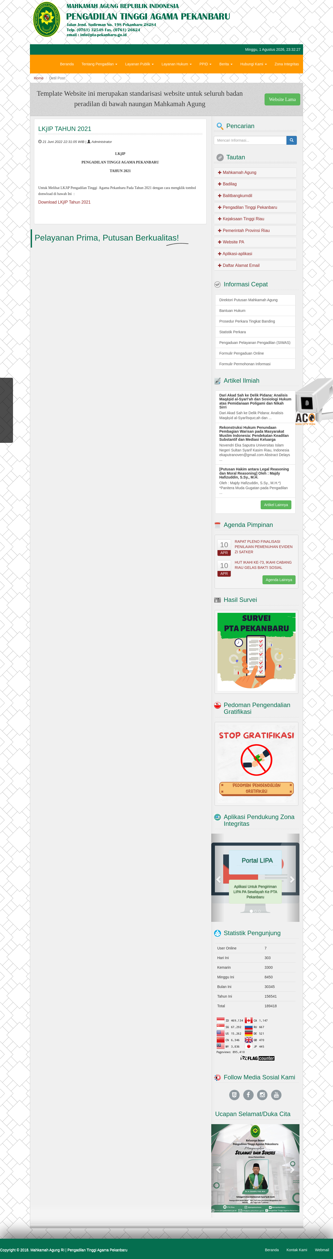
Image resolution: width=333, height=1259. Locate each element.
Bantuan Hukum (232, 311)
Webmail (322, 1250)
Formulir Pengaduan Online (241, 353)
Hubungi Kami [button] (253, 64)
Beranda (67, 64)
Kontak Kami (296, 1250)
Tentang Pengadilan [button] (100, 64)
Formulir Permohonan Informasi (245, 364)
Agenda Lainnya (279, 580)
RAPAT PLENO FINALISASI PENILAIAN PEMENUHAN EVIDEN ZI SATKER (264, 546)
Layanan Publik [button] (139, 64)
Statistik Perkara (232, 332)
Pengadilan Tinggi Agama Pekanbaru (97, 1250)
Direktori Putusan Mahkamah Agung (248, 300)
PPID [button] (206, 64)
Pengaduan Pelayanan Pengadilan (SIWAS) (254, 343)
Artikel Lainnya (276, 505)
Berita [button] (225, 64)
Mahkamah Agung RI (47, 1250)
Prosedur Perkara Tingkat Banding (247, 321)
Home (38, 78)
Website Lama (282, 99)
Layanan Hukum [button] (177, 64)
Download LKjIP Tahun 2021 (64, 202)
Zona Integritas (287, 64)
